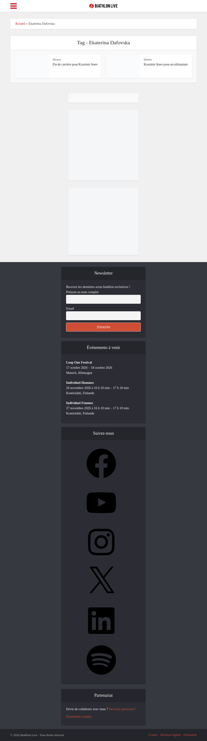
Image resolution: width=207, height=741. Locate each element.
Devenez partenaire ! (122, 709)
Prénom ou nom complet (82, 292)
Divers (57, 59)
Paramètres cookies (78, 716)
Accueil (20, 23)
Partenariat (190, 735)
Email (70, 308)
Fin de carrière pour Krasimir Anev (75, 64)
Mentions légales (170, 735)
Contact (153, 735)
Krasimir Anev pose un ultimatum (166, 64)
